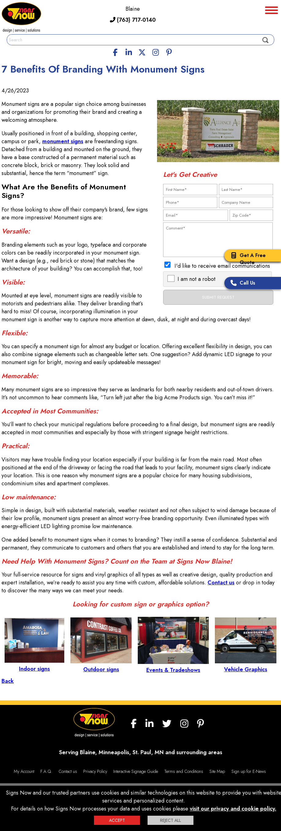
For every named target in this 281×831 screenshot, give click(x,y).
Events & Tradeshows (173, 666)
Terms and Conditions (183, 771)
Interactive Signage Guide (135, 771)
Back (8, 681)
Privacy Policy (95, 771)
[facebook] (115, 51)
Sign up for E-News (248, 771)
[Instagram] (155, 51)
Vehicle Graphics (245, 665)
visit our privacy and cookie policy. (233, 809)
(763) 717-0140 (133, 20)
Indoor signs (34, 665)
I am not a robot (196, 279)
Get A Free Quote (246, 259)
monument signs (62, 141)
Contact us (221, 583)
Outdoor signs (101, 665)
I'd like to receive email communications (222, 266)
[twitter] (142, 51)
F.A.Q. (46, 771)
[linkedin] (129, 51)
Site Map (217, 771)
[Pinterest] (169, 51)
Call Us (241, 283)
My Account (24, 771)
